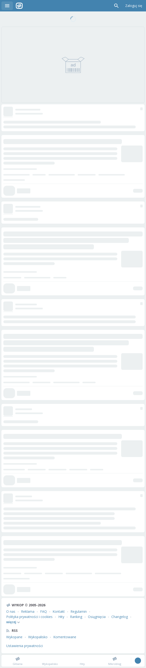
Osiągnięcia (97, 616)
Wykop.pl (19, 5)
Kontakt (59, 611)
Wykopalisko (38, 637)
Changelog (119, 616)
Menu (7, 5)
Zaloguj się (133, 5)
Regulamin (78, 611)
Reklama (27, 611)
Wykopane (14, 637)
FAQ (43, 611)
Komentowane (64, 637)
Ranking (76, 616)
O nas (10, 611)
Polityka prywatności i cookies (29, 616)
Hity (61, 616)
